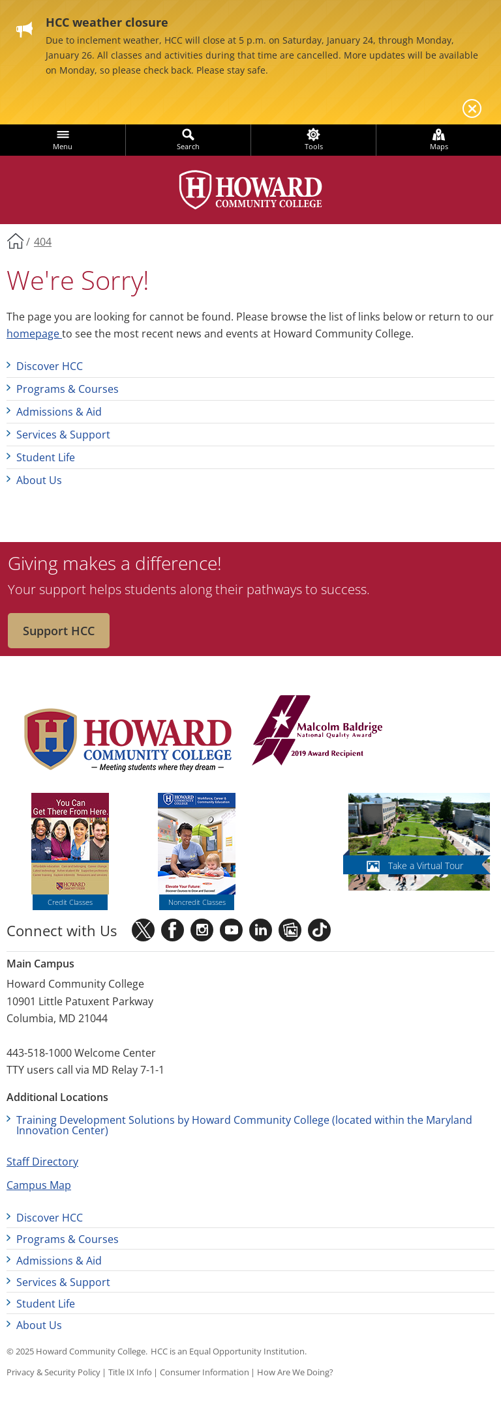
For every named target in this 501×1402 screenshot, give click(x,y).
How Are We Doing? (295, 1372)
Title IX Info (130, 1372)
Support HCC (59, 630)
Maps (439, 146)
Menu (62, 146)
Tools (314, 146)
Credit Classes (70, 902)
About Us (39, 480)
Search (188, 146)
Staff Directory (42, 1161)
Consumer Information (204, 1372)
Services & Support (63, 434)
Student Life (45, 457)
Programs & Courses (67, 389)
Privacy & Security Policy (53, 1372)
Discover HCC (49, 366)
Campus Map (39, 1185)
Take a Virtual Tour (425, 865)
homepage (34, 333)
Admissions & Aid (59, 412)
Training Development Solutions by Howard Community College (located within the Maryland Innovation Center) (244, 1125)
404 (43, 242)
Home (15, 240)
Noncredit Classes (197, 902)
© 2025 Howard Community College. (77, 1351)
